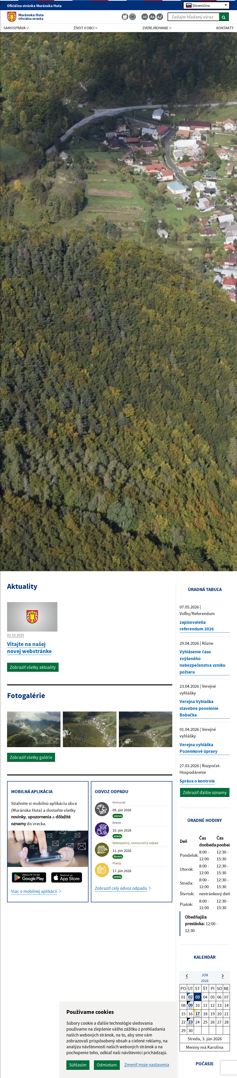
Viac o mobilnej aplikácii (34, 891)
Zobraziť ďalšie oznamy (205, 792)
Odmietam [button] (107, 1065)
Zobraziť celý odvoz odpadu (121, 888)
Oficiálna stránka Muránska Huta (36, 5)
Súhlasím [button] (78, 1065)
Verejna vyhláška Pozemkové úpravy (198, 748)
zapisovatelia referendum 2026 (197, 625)
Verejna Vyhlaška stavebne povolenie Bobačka (199, 708)
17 (197, 1013)
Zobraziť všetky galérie (31, 757)
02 (190, 997)
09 (190, 1005)
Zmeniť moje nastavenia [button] (146, 1064)
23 (190, 1022)
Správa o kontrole (197, 781)
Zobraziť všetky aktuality (33, 667)
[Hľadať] (224, 16)
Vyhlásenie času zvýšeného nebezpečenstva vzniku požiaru (202, 662)
